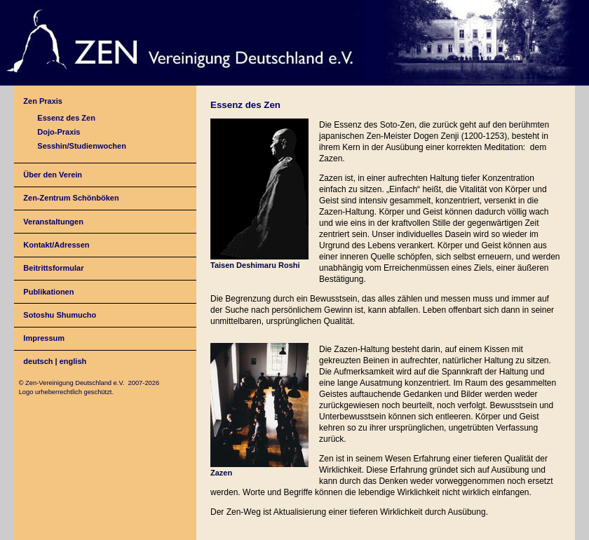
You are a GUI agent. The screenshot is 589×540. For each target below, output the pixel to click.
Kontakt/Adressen (56, 245)
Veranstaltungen (53, 221)
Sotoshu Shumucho (59, 315)
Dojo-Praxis (58, 132)
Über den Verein (52, 174)
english (73, 361)
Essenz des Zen (66, 118)
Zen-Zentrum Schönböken (71, 198)
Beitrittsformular (53, 268)
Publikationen (48, 292)
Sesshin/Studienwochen (81, 146)
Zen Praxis (42, 101)
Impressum (44, 338)
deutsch (38, 361)
